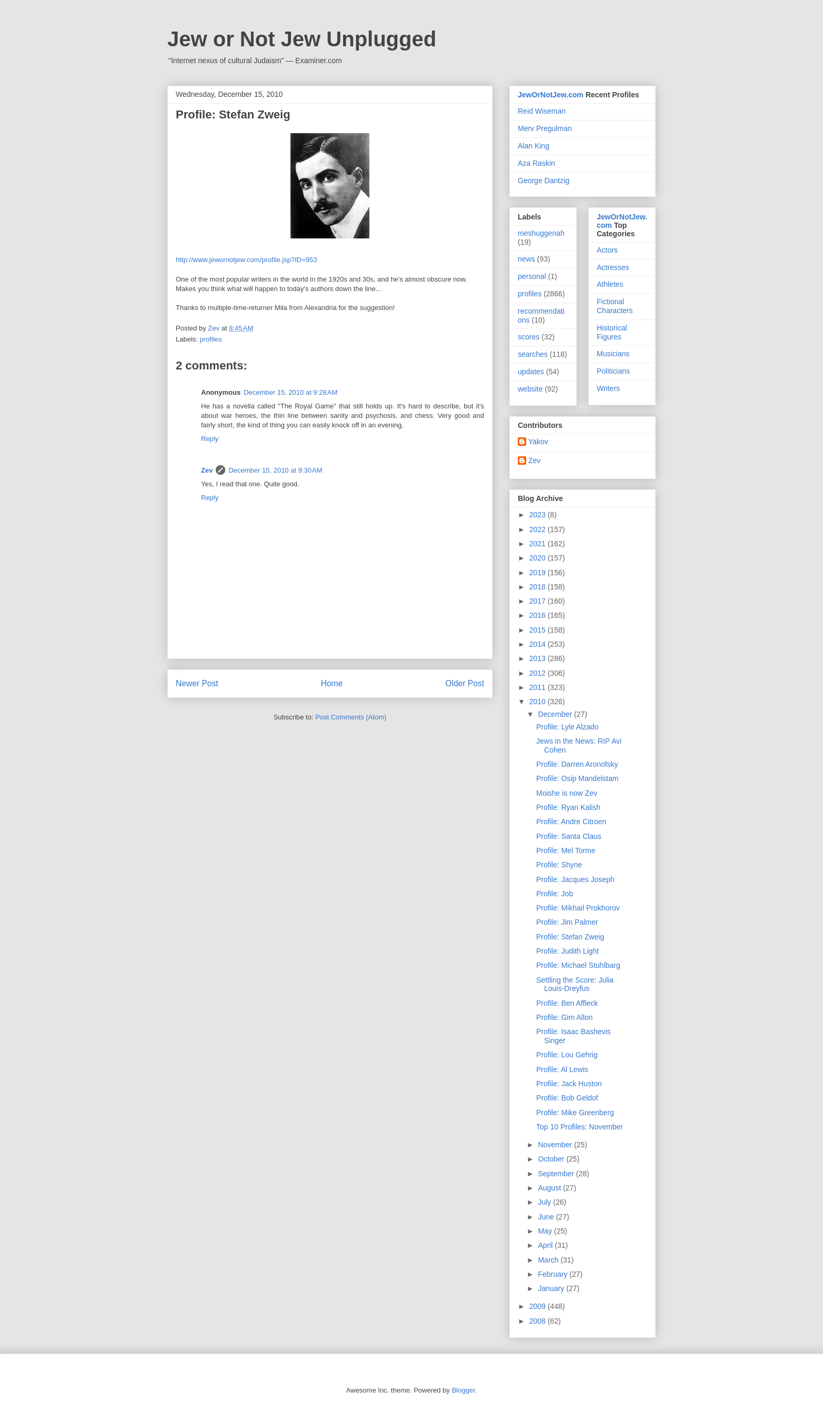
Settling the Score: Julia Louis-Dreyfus (575, 984)
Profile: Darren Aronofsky (577, 764)
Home (332, 683)
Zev (207, 470)
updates (531, 371)
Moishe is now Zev (566, 793)
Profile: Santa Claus (568, 836)
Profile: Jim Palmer (567, 922)
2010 (538, 701)
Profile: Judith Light (567, 951)
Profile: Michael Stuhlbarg (578, 965)
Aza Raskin (536, 163)
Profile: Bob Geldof (567, 1098)
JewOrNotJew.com (551, 95)
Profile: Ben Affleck (567, 1003)
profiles (211, 339)
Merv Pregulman (545, 128)
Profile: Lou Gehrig (567, 1054)
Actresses (613, 267)
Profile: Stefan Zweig (570, 937)
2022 (538, 529)
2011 (538, 687)
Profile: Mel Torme (566, 850)
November (556, 1144)
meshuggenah (541, 233)
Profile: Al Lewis (562, 1069)
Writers (608, 388)
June (547, 1217)
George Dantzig (543, 180)
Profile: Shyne (559, 864)
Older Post (464, 683)
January (552, 1288)
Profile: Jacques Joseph (575, 879)
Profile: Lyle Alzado (567, 727)
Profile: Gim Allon (564, 1017)
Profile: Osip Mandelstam (577, 778)
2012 (538, 673)
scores (528, 337)
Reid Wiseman (542, 111)
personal (532, 276)
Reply (209, 439)
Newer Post (197, 683)
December (556, 714)
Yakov (538, 441)
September (557, 1173)
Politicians (613, 371)
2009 (538, 1306)
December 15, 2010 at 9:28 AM (290, 392)
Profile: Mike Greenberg (575, 1112)
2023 (538, 515)
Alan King (533, 146)
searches (533, 354)
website (530, 389)
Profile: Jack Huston (569, 1083)
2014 (538, 644)
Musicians (613, 353)
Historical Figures (612, 332)
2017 (538, 601)
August (550, 1188)
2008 (538, 1321)
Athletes (610, 284)
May (546, 1231)
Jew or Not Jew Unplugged (301, 39)
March (549, 1260)
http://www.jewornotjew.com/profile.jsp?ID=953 (246, 260)
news (526, 259)
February (553, 1274)
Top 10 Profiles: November (579, 1127)
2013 (538, 658)
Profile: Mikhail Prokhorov (578, 908)
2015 (538, 630)
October (552, 1159)
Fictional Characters (615, 306)
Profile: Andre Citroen (571, 821)
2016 (538, 615)
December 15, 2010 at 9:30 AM (275, 470)
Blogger (463, 1390)
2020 (538, 558)
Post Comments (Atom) (350, 717)
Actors (607, 250)
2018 (538, 587)
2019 (538, 572)
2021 (538, 543)
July (545, 1202)
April (546, 1245)
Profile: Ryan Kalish (568, 807)
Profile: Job (554, 893)
